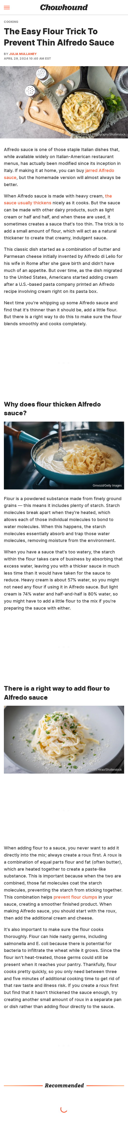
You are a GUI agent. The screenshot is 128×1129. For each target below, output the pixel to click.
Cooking (11, 21)
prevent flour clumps (75, 897)
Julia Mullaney (23, 54)
